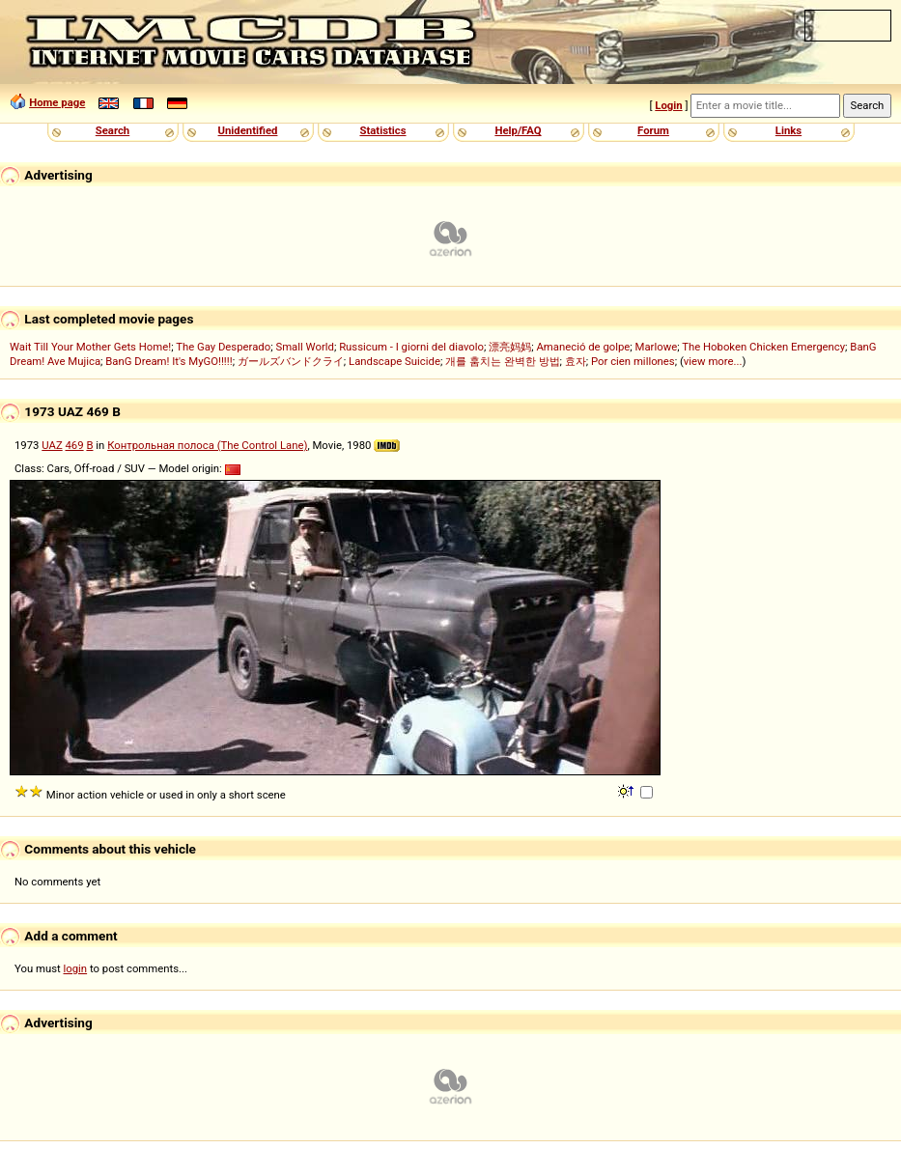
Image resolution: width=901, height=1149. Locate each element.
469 (75, 445)
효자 (575, 361)
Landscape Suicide (394, 361)
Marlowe (656, 346)
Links (788, 130)
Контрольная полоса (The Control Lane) (207, 445)
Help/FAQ (517, 130)
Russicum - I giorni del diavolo (411, 346)
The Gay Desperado (223, 346)
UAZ (52, 445)
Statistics (382, 130)
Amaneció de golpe (583, 346)
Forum (653, 130)
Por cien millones (633, 361)
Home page (57, 102)
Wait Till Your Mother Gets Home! (90, 346)
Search (112, 130)
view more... (713, 361)
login (76, 968)
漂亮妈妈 (510, 346)
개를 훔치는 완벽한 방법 (502, 361)
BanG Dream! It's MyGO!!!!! (168, 361)
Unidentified (248, 130)
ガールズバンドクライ (291, 361)
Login (668, 105)
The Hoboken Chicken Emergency (763, 346)
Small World (304, 346)
